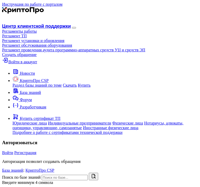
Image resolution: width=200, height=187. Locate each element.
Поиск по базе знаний (21, 177)
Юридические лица (29, 123)
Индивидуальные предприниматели (79, 123)
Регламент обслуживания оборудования (37, 45)
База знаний (12, 170)
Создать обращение (19, 54)
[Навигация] (74, 28)
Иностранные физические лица (110, 128)
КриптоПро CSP (40, 170)
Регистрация (25, 152)
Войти (7, 152)
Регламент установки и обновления (33, 40)
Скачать (70, 85)
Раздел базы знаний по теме (37, 85)
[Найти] (93, 176)
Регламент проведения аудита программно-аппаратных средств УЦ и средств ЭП (73, 50)
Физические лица (127, 123)
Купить (84, 85)
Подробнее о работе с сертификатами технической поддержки (67, 132)
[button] (19, 31)
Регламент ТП (14, 36)
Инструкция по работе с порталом (32, 4)
